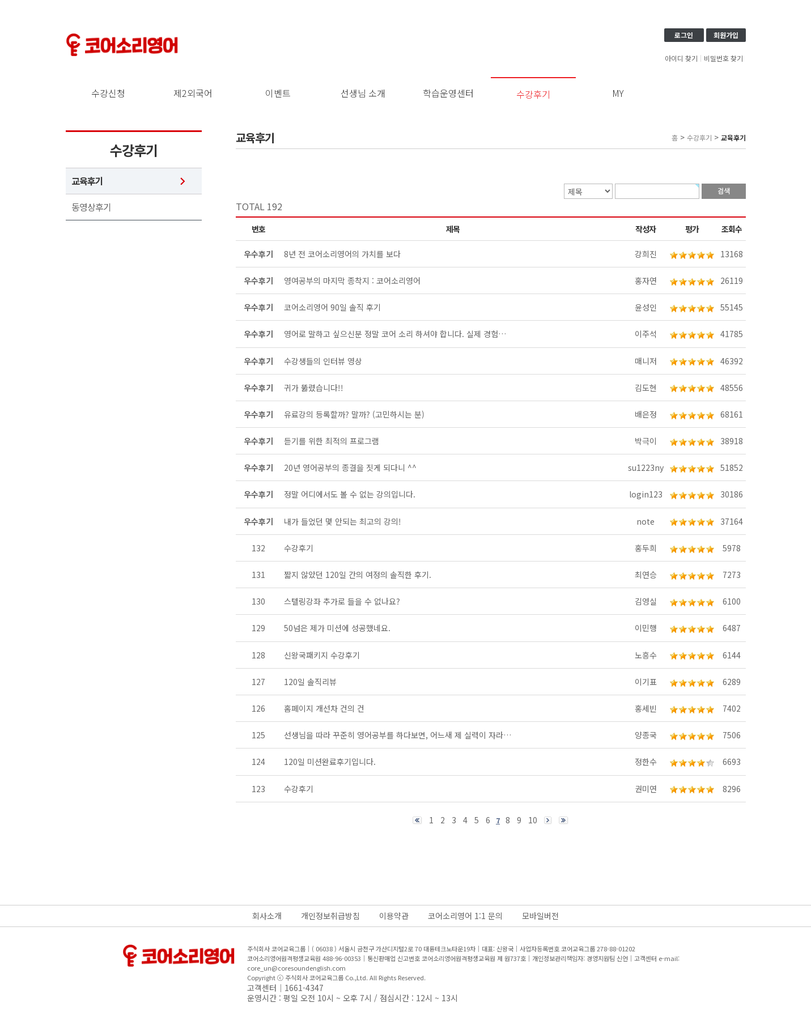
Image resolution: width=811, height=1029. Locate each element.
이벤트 (278, 93)
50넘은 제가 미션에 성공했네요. (337, 627)
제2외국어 (193, 93)
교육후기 (87, 181)
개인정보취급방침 (330, 915)
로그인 (683, 35)
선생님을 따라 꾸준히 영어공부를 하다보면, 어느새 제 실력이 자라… (397, 735)
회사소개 (267, 915)
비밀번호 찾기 (723, 58)
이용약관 (394, 915)
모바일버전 (540, 915)
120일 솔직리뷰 (310, 681)
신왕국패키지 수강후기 (322, 655)
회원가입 (726, 35)
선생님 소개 (363, 93)
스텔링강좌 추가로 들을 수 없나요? (342, 601)
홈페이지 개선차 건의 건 (324, 708)
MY (618, 93)
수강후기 (533, 94)
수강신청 (108, 93)
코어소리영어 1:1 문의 (465, 915)
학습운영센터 (448, 93)
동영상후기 (91, 207)
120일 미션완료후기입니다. (330, 761)
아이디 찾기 (681, 58)
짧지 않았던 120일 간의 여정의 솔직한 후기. (357, 574)
